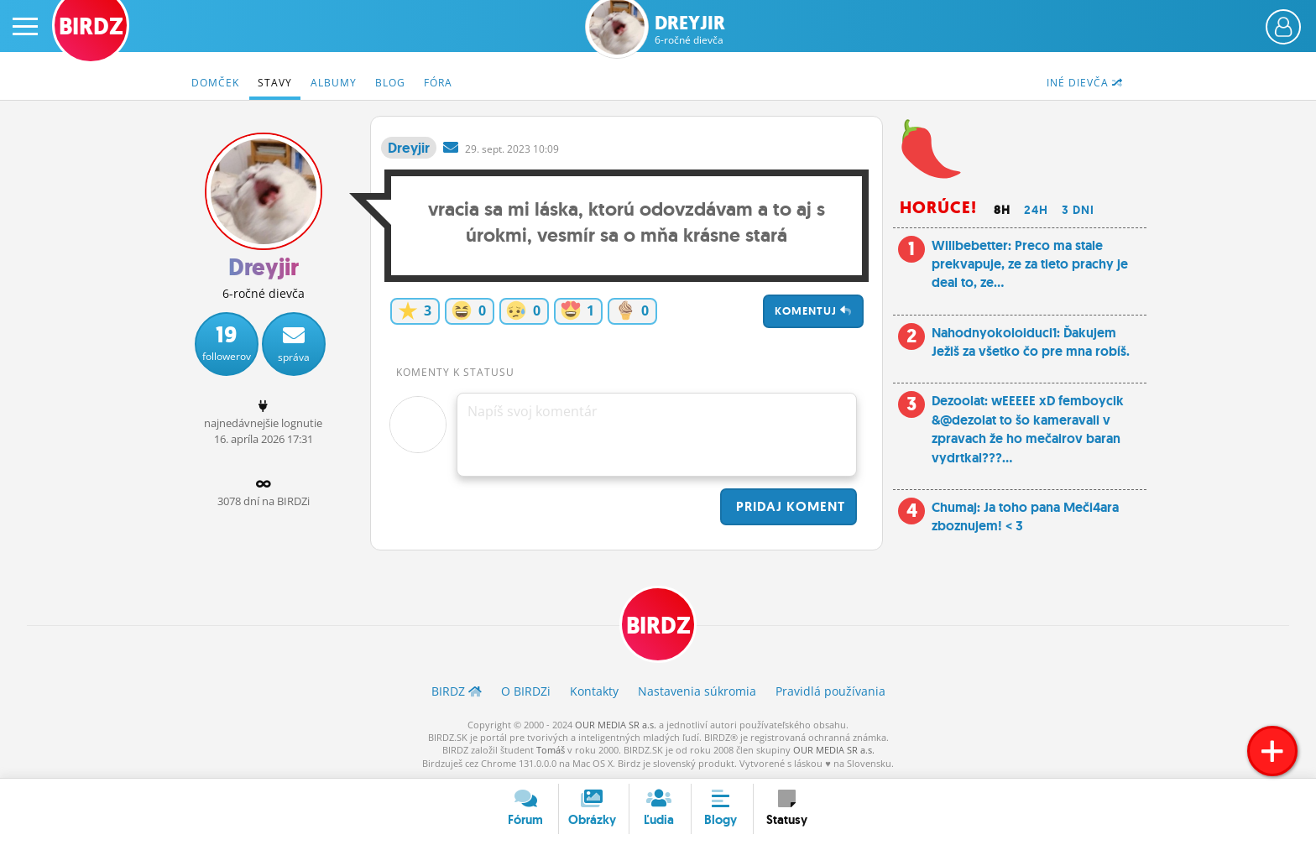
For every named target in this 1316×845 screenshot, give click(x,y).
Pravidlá (830, 691)
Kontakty (594, 691)
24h (1036, 209)
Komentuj (813, 311)
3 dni (1078, 209)
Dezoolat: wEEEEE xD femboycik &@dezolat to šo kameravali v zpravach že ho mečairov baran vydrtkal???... (1028, 429)
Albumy (334, 83)
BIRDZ (658, 625)
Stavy (275, 83)
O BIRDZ (526, 691)
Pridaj (788, 506)
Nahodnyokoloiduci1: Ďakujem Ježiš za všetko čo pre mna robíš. (1031, 342)
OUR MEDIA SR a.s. (615, 724)
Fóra (438, 83)
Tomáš (550, 749)
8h (1002, 209)
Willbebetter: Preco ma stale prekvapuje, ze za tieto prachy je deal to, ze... (1030, 264)
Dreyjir (690, 30)
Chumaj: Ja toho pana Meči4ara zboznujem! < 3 (1025, 516)
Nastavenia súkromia (697, 691)
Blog (390, 83)
